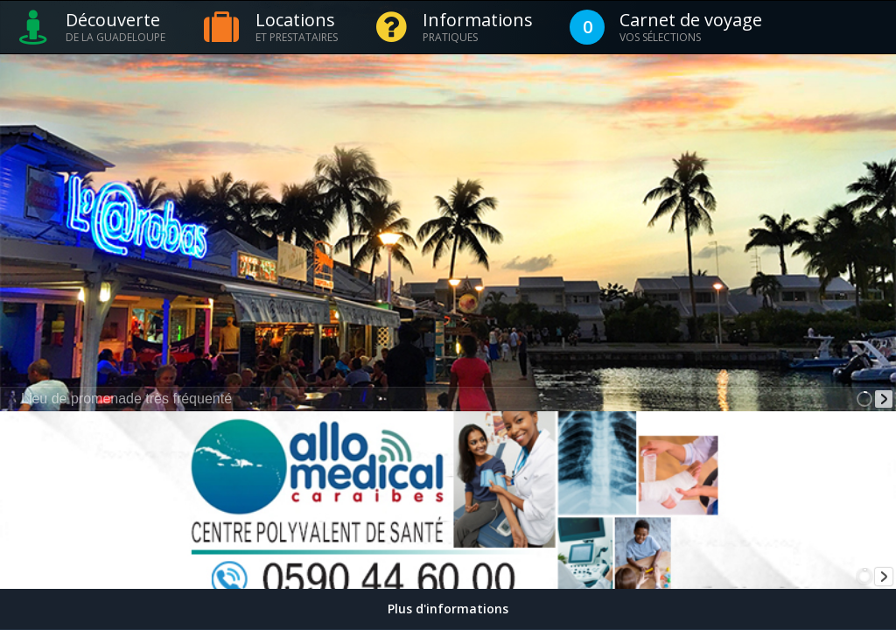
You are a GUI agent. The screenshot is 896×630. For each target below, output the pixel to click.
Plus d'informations (448, 608)
